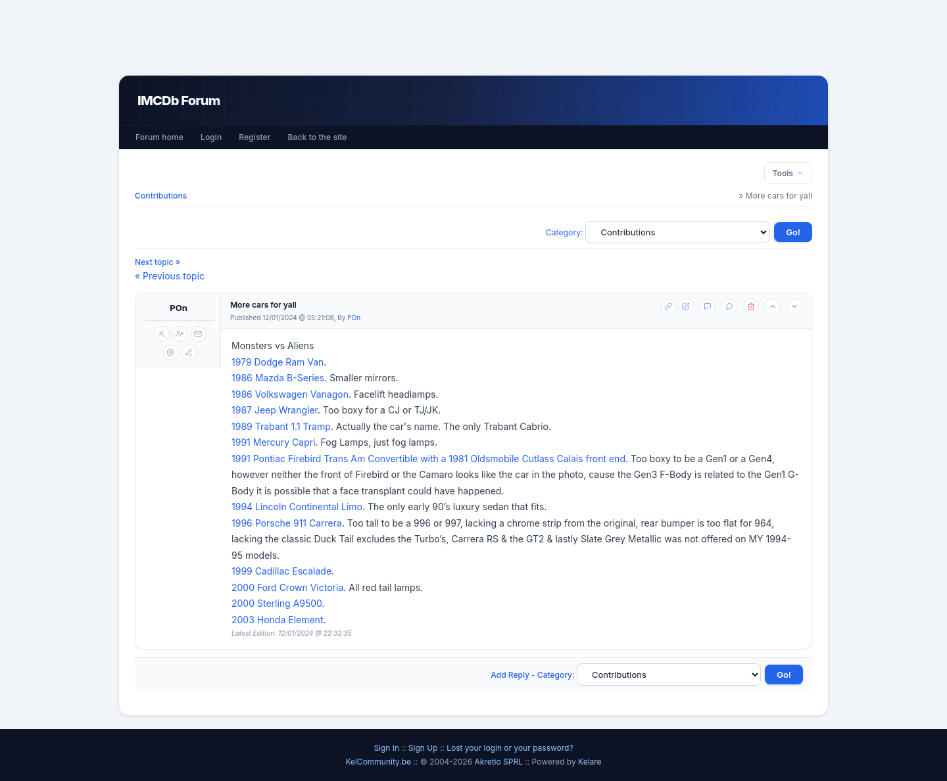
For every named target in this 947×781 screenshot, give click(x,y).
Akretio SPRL (499, 762)
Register (254, 137)
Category (563, 232)
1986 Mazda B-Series (277, 377)
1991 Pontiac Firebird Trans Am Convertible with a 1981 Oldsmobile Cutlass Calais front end (428, 458)
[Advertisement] (473, 37)
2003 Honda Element (277, 619)
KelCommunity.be (379, 762)
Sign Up (423, 748)
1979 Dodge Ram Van (277, 361)
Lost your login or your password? (510, 748)
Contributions (161, 196)
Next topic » (157, 262)
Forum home (159, 137)
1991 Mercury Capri (273, 442)
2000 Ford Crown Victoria (287, 587)
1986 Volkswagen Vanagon (290, 394)
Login (211, 137)
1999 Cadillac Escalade (281, 571)
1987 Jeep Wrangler (274, 409)
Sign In (386, 748)
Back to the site (317, 137)
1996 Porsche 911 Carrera (286, 523)
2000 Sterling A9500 (276, 603)
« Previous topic (170, 275)
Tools (788, 173)
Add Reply (510, 675)
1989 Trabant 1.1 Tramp (281, 426)
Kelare (590, 762)
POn (178, 307)
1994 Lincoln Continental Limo (296, 506)
